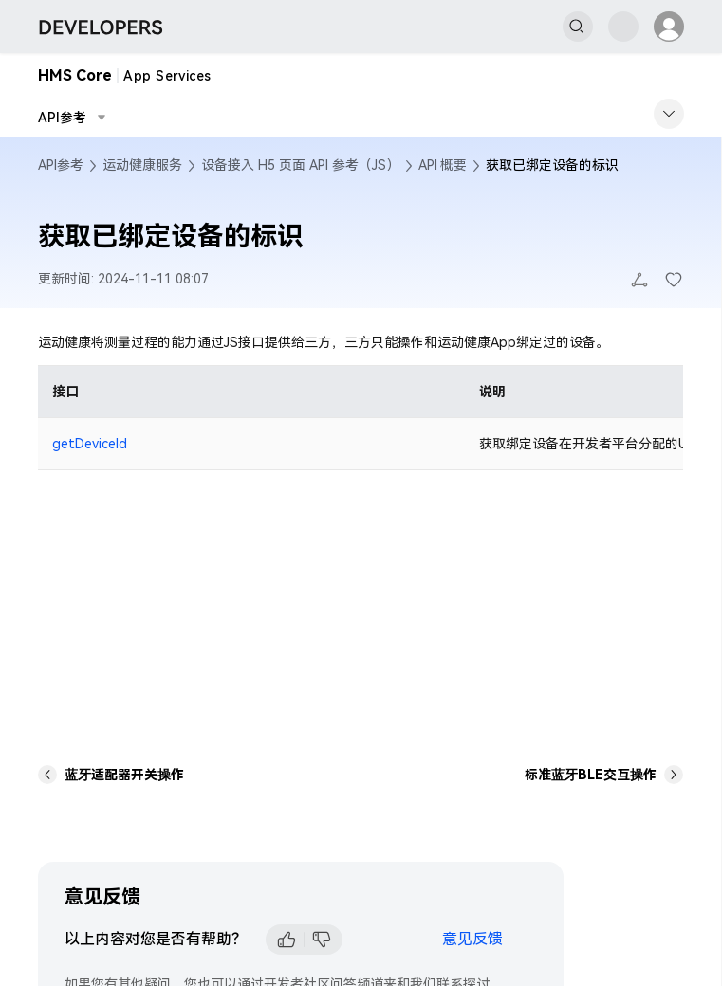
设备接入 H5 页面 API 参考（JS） (300, 165)
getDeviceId (89, 443)
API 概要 (443, 165)
